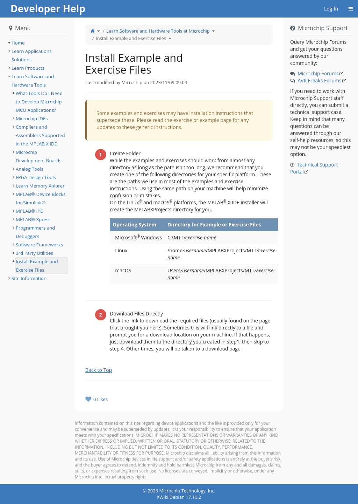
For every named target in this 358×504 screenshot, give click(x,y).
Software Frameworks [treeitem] (39, 244)
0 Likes (100, 399)
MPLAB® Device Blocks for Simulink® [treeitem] (40, 198)
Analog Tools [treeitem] (29, 169)
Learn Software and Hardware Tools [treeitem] (33, 80)
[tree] (37, 43)
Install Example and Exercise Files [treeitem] (37, 265)
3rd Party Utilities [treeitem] (34, 253)
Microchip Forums (318, 73)
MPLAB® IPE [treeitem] (29, 211)
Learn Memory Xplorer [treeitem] (40, 186)
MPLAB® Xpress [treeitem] (33, 219)
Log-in (331, 8)
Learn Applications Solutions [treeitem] (32, 55)
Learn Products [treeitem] (28, 68)
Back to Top (98, 370)
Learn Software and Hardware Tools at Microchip (158, 31)
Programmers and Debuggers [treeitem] (35, 232)
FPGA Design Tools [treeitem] (36, 177)
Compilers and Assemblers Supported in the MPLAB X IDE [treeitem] (40, 135)
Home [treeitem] (18, 43)
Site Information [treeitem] (29, 278)
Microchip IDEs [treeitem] (32, 118)
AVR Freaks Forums (319, 80)
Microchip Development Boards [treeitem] (39, 156)
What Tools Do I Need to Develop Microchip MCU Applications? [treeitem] (39, 101)
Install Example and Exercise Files (131, 38)
